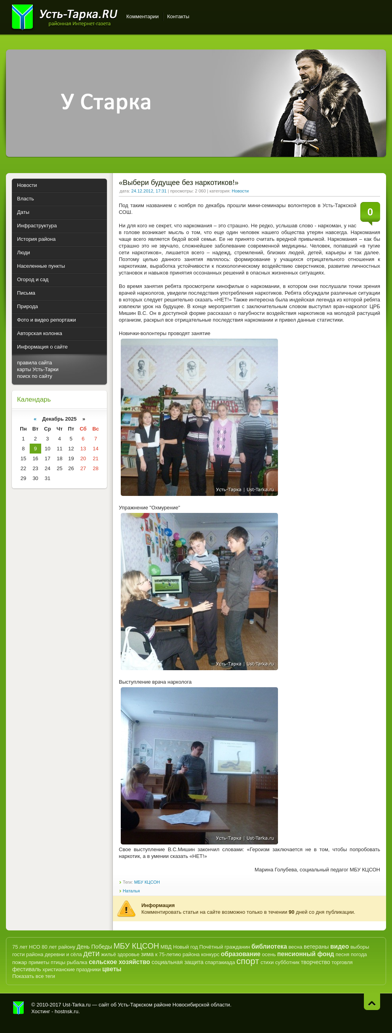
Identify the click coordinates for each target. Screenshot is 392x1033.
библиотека (269, 946)
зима (147, 954)
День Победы (94, 946)
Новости (240, 191)
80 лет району (58, 947)
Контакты (178, 16)
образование (241, 954)
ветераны (316, 946)
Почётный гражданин (224, 947)
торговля (341, 962)
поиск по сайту (34, 376)
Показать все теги (33, 976)
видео (339, 946)
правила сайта (34, 363)
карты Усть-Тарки (38, 369)
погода (359, 954)
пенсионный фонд (305, 954)
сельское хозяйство (119, 962)
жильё (108, 954)
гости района (27, 954)
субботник (287, 962)
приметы (39, 962)
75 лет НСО (26, 947)
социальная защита (178, 962)
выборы (359, 947)
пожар (19, 962)
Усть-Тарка (64, 15)
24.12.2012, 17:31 (149, 191)
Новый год (185, 947)
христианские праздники (71, 969)
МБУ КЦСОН (147, 882)
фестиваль (26, 969)
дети (91, 953)
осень (269, 954)
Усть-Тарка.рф (18, 1008)
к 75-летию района (177, 954)
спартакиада (220, 962)
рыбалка (77, 962)
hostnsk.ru (66, 1011)
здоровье (128, 954)
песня (342, 954)
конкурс (210, 954)
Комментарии (142, 16)
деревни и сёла (63, 954)
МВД (165, 947)
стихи (267, 962)
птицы (58, 962)
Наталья (131, 890)
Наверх (372, 1001)
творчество (315, 962)
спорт (247, 961)
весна (295, 947)
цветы (111, 969)
